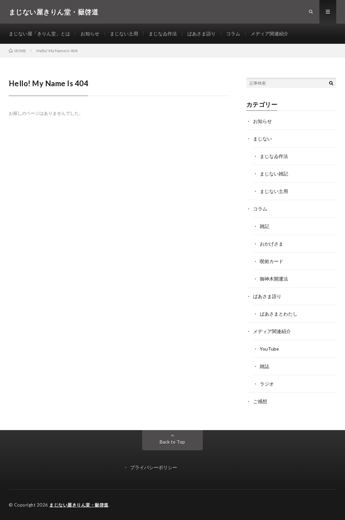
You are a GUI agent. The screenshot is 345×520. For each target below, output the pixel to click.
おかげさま (271, 244)
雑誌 (264, 366)
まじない (262, 138)
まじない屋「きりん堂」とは (39, 33)
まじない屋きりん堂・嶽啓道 (78, 505)
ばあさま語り (201, 33)
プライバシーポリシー (153, 467)
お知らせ (90, 33)
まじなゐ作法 (163, 33)
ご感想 (260, 401)
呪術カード (271, 261)
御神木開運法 (274, 279)
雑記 (264, 226)
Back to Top (172, 442)
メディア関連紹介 (269, 33)
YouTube (269, 349)
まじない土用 (124, 33)
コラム (233, 33)
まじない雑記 (274, 173)
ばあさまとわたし (278, 314)
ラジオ (267, 384)
